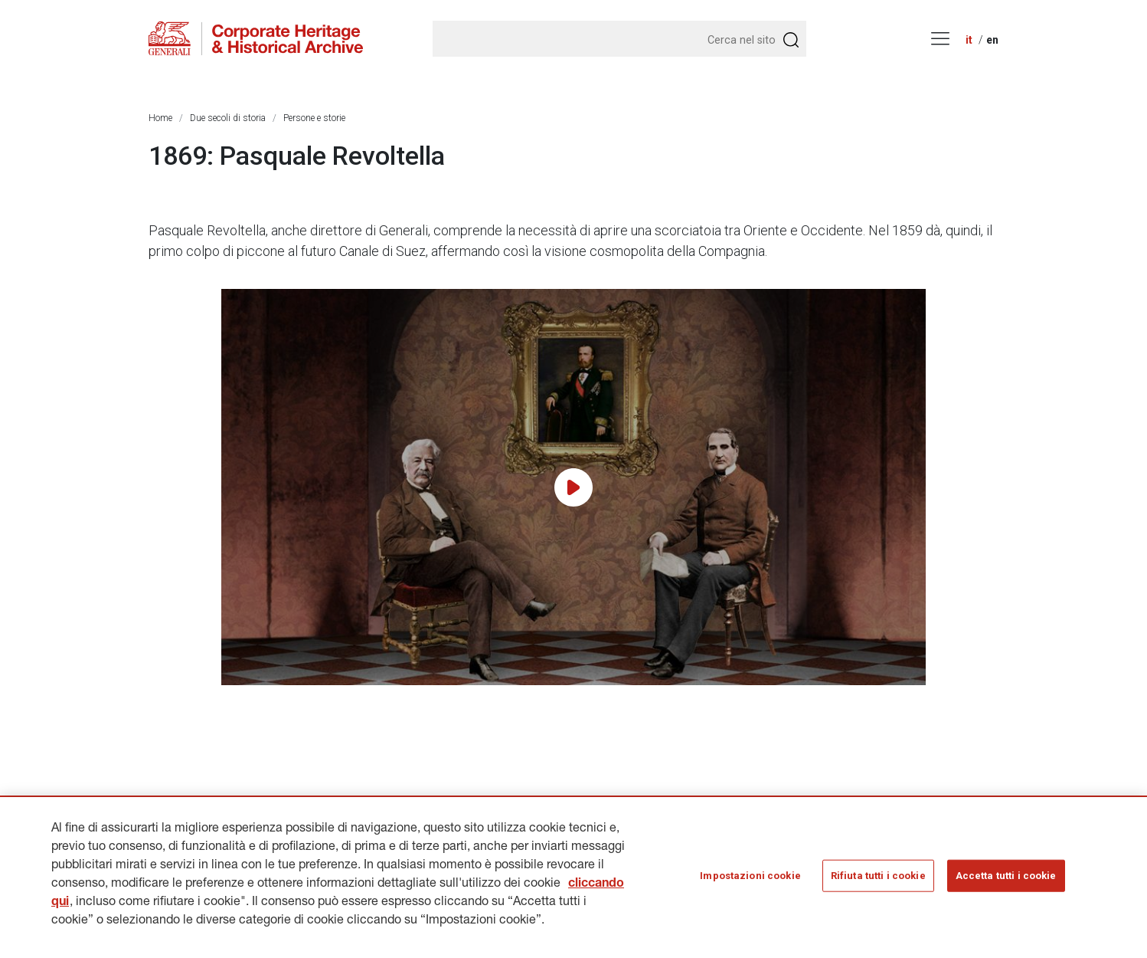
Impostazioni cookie (750, 879)
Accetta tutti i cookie (1006, 879)
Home (160, 118)
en (992, 40)
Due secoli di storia (228, 118)
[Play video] (573, 487)
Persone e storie (314, 118)
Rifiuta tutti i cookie (878, 879)
